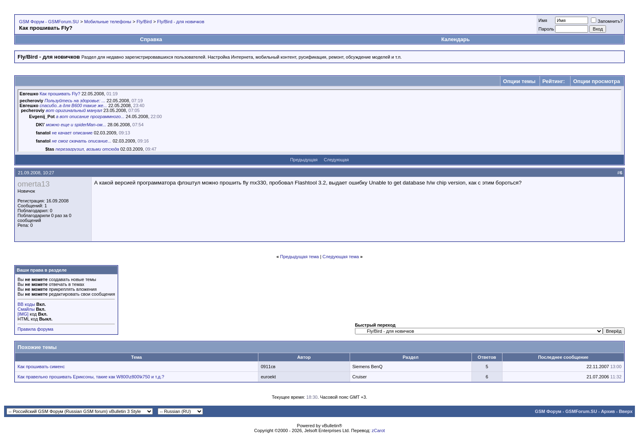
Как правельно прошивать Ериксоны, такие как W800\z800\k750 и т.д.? (91, 376)
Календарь (455, 39)
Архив (608, 411)
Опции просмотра (596, 81)
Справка (151, 39)
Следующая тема (340, 256)
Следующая (336, 159)
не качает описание (72, 132)
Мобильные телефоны (107, 21)
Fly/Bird (144, 21)
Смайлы (26, 309)
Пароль (546, 28)
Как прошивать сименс (41, 366)
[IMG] (23, 314)
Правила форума (35, 329)
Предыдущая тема (299, 256)
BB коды (26, 304)
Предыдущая (303, 159)
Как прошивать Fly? (60, 93)
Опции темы (519, 81)
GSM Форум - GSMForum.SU (49, 21)
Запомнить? (607, 21)
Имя (542, 20)
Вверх (625, 411)
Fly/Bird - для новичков (181, 21)
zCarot (378, 430)
